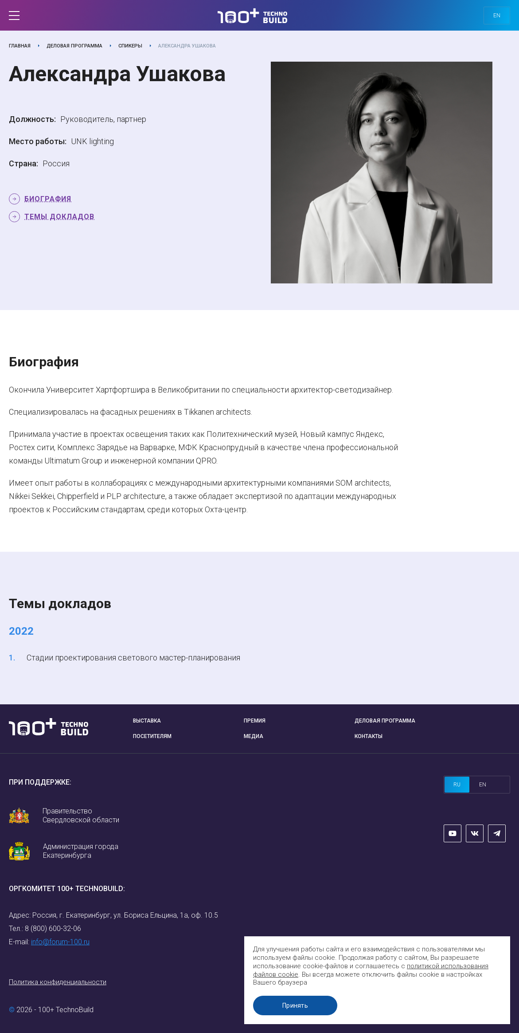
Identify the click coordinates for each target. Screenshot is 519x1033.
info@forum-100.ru (60, 942)
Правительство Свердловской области (81, 815)
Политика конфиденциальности (57, 982)
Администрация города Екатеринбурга (80, 851)
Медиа (253, 736)
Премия (254, 721)
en (496, 15)
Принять (295, 1005)
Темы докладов (59, 216)
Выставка (147, 721)
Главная (20, 46)
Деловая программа (74, 46)
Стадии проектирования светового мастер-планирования (133, 657)
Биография (47, 199)
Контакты (368, 736)
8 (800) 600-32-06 (53, 928)
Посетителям (152, 736)
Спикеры (130, 46)
